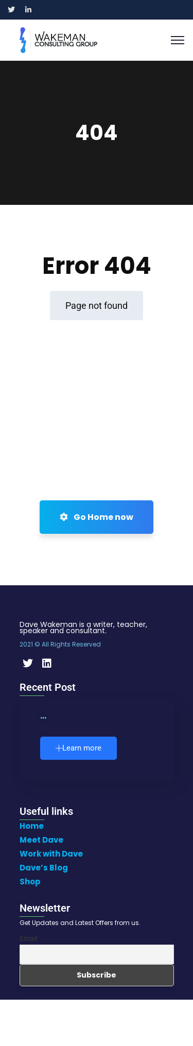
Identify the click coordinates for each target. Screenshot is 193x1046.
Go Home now (96, 517)
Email (28, 938)
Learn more (78, 748)
